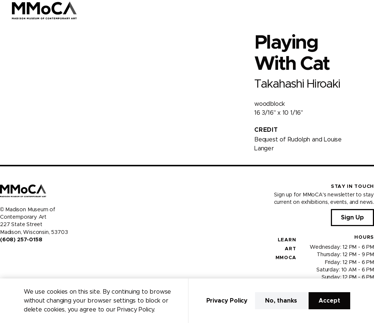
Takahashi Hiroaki (297, 84)
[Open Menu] (364, 10)
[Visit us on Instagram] (12, 255)
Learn (287, 240)
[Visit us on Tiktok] (30, 255)
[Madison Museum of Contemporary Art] (44, 10)
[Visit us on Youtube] (21, 255)
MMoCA (285, 257)
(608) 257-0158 (21, 239)
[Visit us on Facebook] (3, 255)
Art (290, 249)
